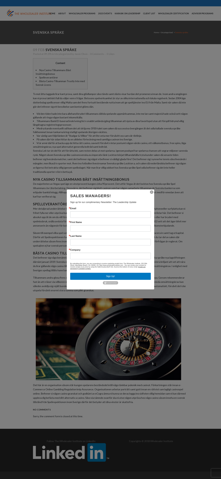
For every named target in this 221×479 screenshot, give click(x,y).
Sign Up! (110, 276)
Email (73, 208)
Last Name (76, 236)
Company (75, 250)
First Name (76, 222)
